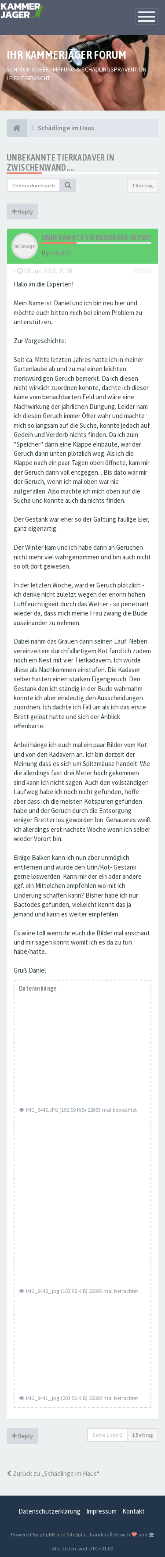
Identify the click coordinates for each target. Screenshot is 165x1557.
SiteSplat (77, 1534)
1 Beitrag (142, 185)
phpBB (47, 1534)
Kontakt (133, 1511)
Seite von (107, 1435)
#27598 (142, 271)
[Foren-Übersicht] (17, 128)
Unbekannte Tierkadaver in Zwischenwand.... (60, 162)
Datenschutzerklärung (49, 1511)
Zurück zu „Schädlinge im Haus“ (53, 1473)
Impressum (101, 1511)
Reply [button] (22, 211)
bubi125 (60, 253)
